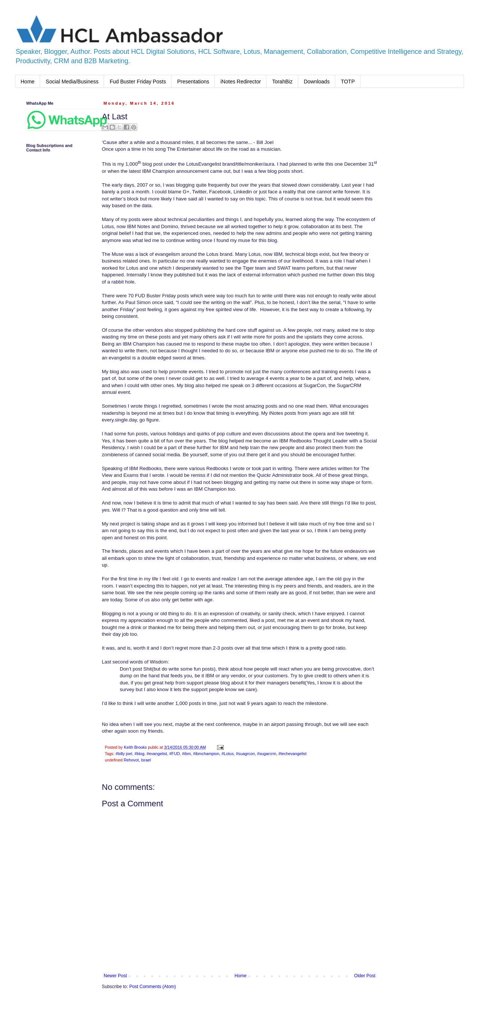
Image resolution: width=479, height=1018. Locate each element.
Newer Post (115, 975)
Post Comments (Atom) (152, 986)
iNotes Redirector (240, 82)
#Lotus (228, 753)
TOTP (348, 82)
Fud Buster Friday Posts (138, 82)
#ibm (186, 753)
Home (27, 82)
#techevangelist (292, 753)
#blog (139, 753)
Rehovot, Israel (137, 760)
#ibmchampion (206, 753)
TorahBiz (282, 82)
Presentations (193, 82)
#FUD (174, 753)
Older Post (364, 975)
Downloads (317, 82)
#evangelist (157, 753)
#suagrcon (245, 753)
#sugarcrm (266, 753)
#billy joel (124, 753)
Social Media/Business (72, 82)
